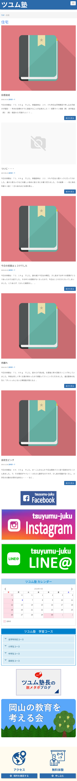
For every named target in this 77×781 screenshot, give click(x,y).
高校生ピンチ (7, 460)
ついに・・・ (7, 168)
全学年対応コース (16, 639)
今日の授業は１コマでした (14, 265)
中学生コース (14, 653)
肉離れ (4, 362)
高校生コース (14, 660)
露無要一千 (12, 99)
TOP (2, 15)
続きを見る (70, 118)
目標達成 (5, 95)
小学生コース (14, 646)
